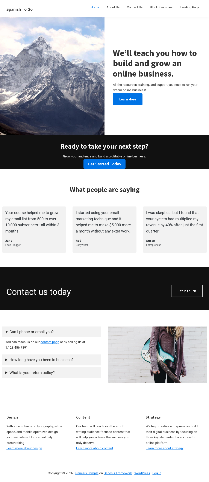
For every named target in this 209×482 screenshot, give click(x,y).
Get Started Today (104, 163)
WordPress (142, 473)
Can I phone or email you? (31, 332)
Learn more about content (94, 448)
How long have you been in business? (41, 359)
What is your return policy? (32, 372)
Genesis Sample (86, 473)
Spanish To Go (19, 9)
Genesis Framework (118, 473)
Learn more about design (24, 448)
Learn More (127, 99)
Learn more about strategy (164, 448)
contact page (50, 342)
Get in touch (186, 291)
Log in (157, 473)
